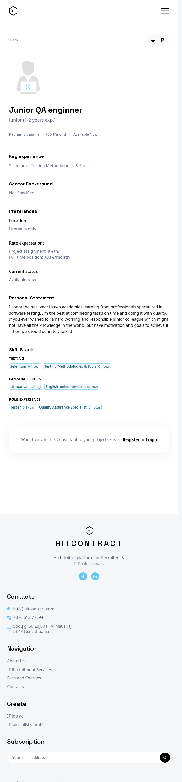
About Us (16, 661)
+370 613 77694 (25, 617)
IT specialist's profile (26, 724)
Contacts (15, 686)
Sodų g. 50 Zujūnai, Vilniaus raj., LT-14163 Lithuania (40, 629)
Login (151, 439)
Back (14, 40)
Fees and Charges (24, 678)
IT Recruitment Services (29, 669)
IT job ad (15, 716)
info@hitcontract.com (30, 609)
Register (131, 439)
